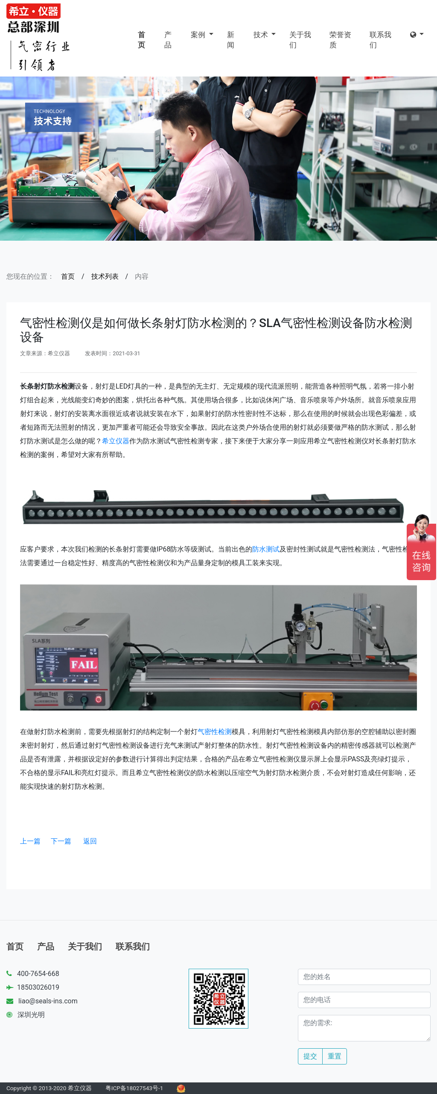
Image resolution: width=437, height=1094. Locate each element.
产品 (168, 39)
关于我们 (300, 39)
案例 (199, 34)
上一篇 (30, 841)
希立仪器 (115, 441)
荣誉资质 (340, 39)
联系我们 (380, 39)
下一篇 (61, 841)
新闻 (230, 39)
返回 (90, 841)
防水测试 (266, 549)
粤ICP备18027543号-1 (134, 1088)
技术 (261, 34)
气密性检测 (215, 732)
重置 (334, 1056)
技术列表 (105, 276)
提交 (310, 1056)
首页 (141, 39)
